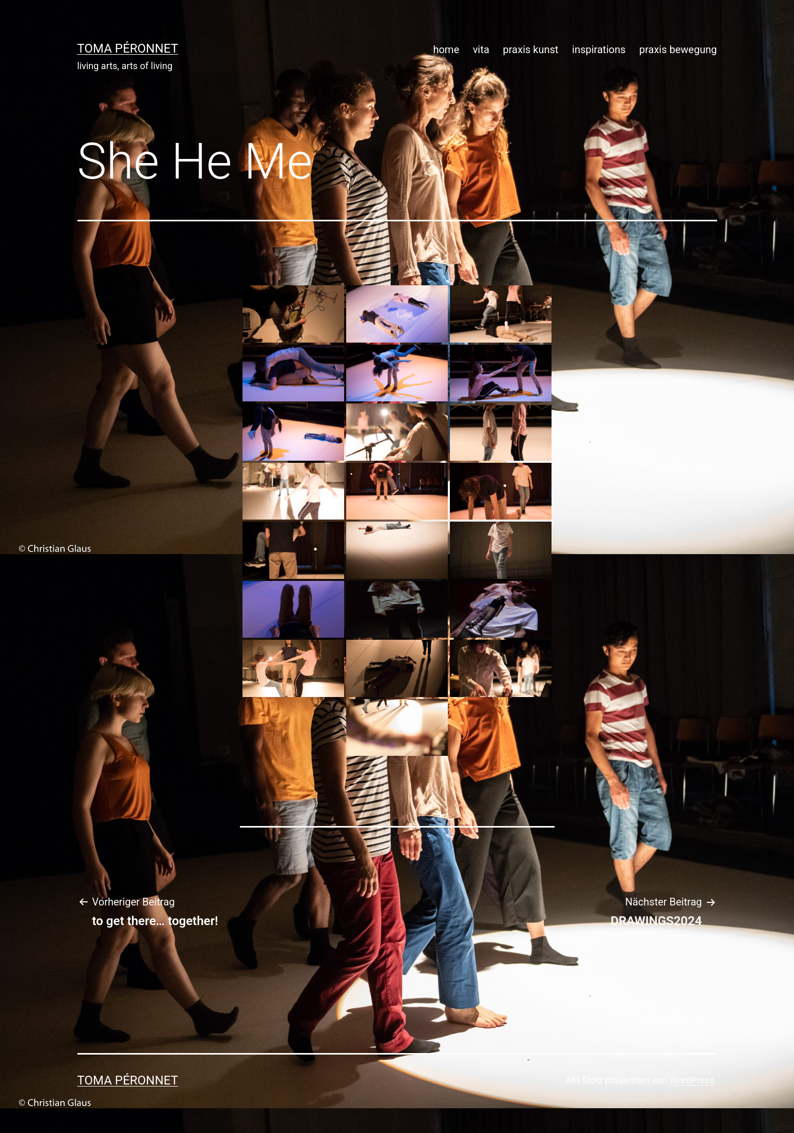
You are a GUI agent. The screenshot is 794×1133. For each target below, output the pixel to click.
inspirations (599, 49)
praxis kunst (531, 49)
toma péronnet (128, 48)
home (446, 49)
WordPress (691, 1080)
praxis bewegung (678, 49)
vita (481, 49)
